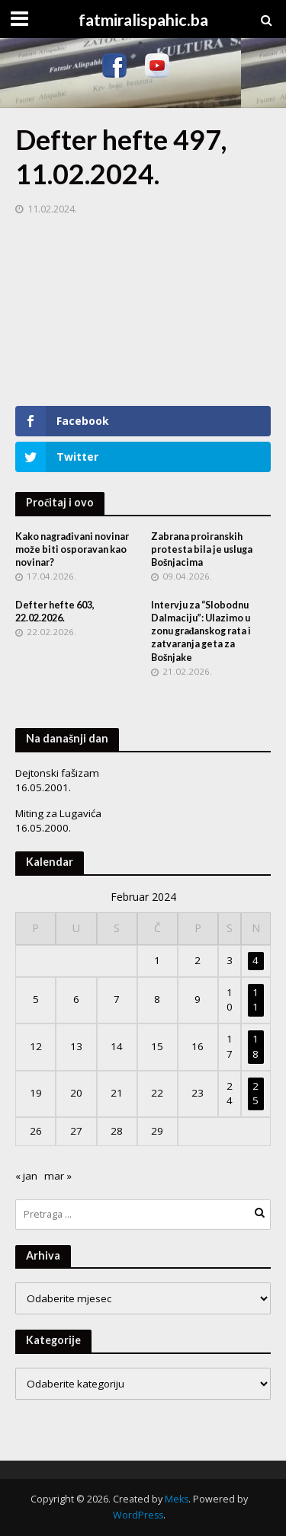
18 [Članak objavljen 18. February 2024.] (255, 1046)
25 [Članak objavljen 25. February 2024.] (255, 1093)
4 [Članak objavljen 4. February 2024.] (255, 960)
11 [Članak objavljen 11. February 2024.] (255, 999)
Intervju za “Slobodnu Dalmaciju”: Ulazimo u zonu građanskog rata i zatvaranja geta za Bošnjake (201, 631)
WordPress (138, 1515)
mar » (58, 1176)
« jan (26, 1176)
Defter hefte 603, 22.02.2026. (55, 611)
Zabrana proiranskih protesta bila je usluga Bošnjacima (201, 549)
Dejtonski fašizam (57, 773)
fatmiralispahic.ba (143, 20)
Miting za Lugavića (58, 813)
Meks (176, 1499)
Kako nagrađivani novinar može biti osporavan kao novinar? (72, 549)
